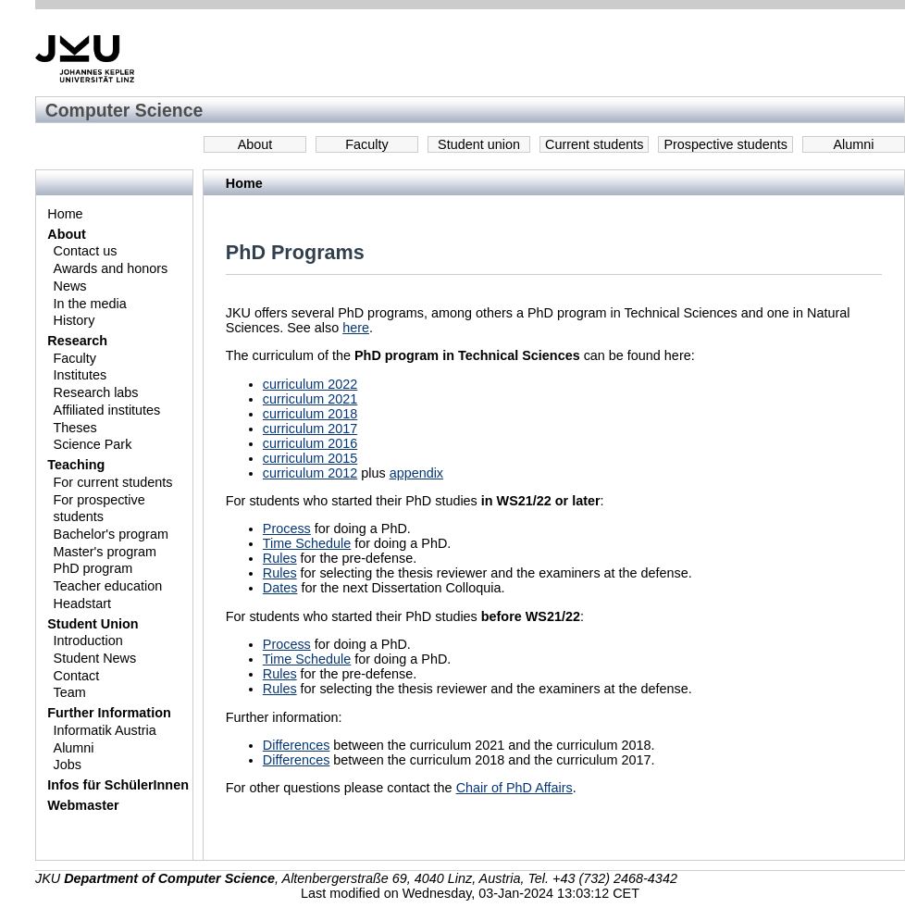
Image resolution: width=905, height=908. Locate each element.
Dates (280, 587)
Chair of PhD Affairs (514, 787)
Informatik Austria (105, 730)
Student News (95, 658)
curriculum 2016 (310, 443)
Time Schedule (307, 543)
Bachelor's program (111, 534)
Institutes (80, 374)
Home (64, 213)
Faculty (366, 144)
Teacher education (108, 585)
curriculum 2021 (310, 399)
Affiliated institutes (107, 410)
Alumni (854, 144)
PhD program (93, 568)
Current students (594, 144)
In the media (90, 303)
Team (70, 692)
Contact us (86, 250)
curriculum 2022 (310, 384)
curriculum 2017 (310, 428)
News (70, 286)
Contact (77, 675)
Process (287, 528)
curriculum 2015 (310, 458)
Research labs (96, 392)
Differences (296, 745)
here (355, 327)
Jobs (67, 764)
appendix (416, 473)
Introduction (88, 640)
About (255, 144)
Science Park (93, 444)
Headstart (82, 603)
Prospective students (725, 144)
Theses (75, 427)
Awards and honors (111, 268)
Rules (280, 558)
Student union (479, 144)
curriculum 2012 (310, 473)
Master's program (105, 551)
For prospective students (99, 508)
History (74, 320)
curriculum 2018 (310, 413)
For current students (113, 482)
